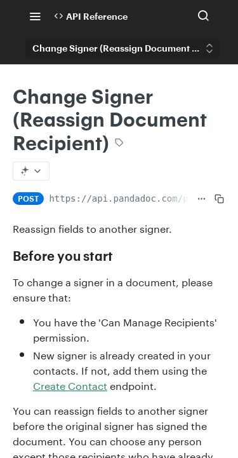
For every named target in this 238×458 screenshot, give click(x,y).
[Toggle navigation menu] (34, 15)
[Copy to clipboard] (219, 198)
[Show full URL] (201, 198)
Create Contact (70, 384)
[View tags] (119, 143)
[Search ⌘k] (203, 15)
